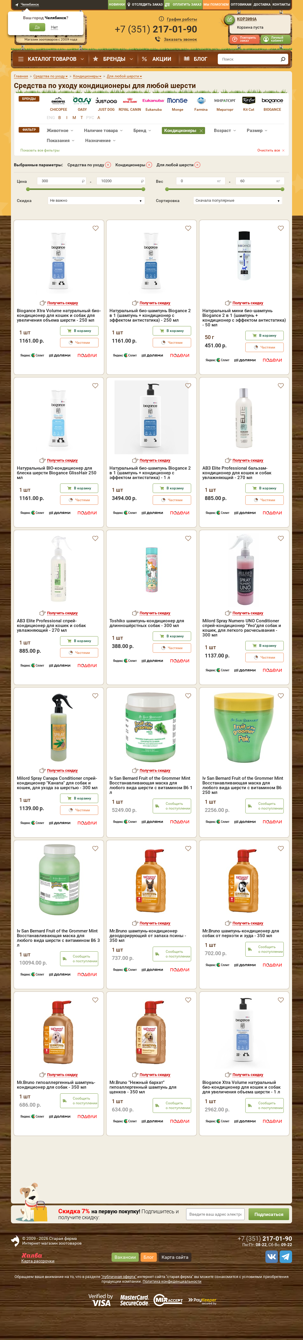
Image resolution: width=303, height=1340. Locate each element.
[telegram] (285, 1282)
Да (37, 27)
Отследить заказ (147, 4)
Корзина (247, 19)
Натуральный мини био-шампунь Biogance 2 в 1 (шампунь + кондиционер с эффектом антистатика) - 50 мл (244, 343)
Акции (161, 59)
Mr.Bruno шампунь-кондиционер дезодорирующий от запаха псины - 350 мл (147, 961)
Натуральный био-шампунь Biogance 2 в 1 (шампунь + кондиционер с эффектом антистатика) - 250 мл (150, 341)
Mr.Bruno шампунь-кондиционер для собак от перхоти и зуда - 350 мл (240, 958)
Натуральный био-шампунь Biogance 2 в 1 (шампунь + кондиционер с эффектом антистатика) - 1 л (150, 498)
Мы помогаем (216, 4)
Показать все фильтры (39, 150)
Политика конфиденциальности (172, 1307)
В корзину (82, 356)
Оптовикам (241, 4)
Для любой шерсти (175, 164)
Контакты (281, 4)
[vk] (271, 1282)
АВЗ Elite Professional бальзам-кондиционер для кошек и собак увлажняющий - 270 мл (236, 498)
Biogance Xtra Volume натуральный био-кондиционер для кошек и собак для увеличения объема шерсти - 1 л (241, 1112)
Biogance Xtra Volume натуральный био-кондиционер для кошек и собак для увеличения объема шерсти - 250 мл (59, 341)
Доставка (262, 4)
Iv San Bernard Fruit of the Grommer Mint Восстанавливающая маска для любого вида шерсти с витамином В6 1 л (151, 810)
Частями (82, 368)
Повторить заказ (248, 39)
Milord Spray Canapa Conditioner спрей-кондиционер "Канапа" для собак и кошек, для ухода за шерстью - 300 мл (57, 808)
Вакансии (125, 1282)
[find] (283, 59)
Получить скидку (62, 328)
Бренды (114, 59)
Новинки (117, 4)
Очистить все (268, 150)
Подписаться (268, 1240)
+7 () (156, 29)
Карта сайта (175, 1282)
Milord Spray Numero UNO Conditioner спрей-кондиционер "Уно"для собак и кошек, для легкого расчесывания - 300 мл (241, 653)
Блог (200, 59)
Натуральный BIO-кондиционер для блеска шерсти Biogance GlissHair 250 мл (56, 498)
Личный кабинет (277, 39)
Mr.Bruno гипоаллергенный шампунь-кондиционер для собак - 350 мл (56, 1110)
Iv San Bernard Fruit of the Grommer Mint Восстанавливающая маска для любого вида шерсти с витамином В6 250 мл (242, 810)
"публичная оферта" (118, 1302)
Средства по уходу (85, 164)
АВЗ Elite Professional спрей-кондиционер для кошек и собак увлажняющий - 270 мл (51, 651)
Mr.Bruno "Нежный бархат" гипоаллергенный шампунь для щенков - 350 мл (142, 1112)
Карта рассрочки (37, 1286)
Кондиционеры (130, 164)
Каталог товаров (52, 59)
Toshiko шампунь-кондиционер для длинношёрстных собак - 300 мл (146, 648)
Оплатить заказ (187, 4)
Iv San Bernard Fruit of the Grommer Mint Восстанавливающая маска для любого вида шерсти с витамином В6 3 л (58, 963)
